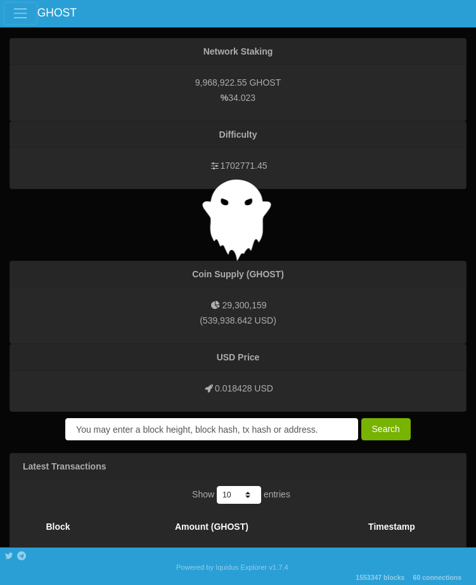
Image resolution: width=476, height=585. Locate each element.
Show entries (241, 495)
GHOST (57, 12)
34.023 (241, 98)
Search (386, 429)
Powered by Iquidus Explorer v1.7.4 (232, 567)
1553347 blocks (380, 577)
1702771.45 (244, 166)
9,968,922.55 (221, 82)
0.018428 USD (244, 388)
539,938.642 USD (238, 320)
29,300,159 (244, 305)
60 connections (437, 577)
